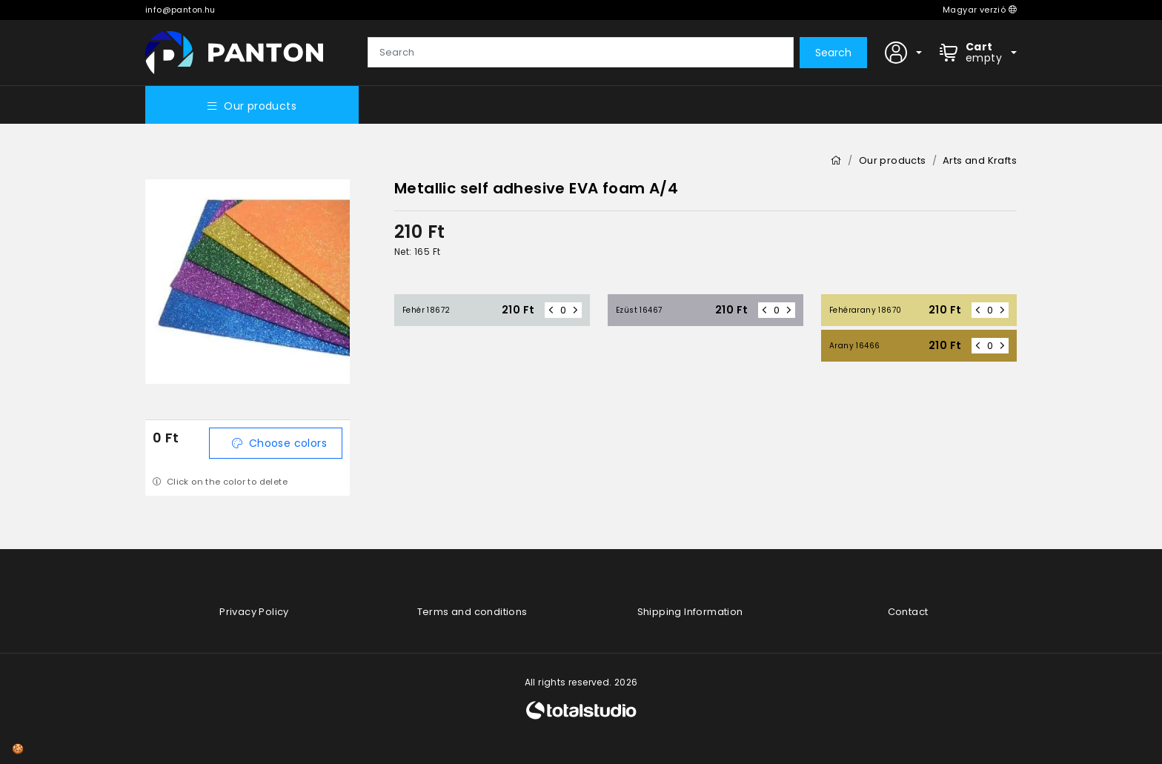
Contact (908, 612)
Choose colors (279, 443)
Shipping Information (690, 612)
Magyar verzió (980, 10)
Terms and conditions (472, 612)
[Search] (581, 52)
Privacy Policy (254, 612)
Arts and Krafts (980, 160)
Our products (252, 106)
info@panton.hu (180, 10)
